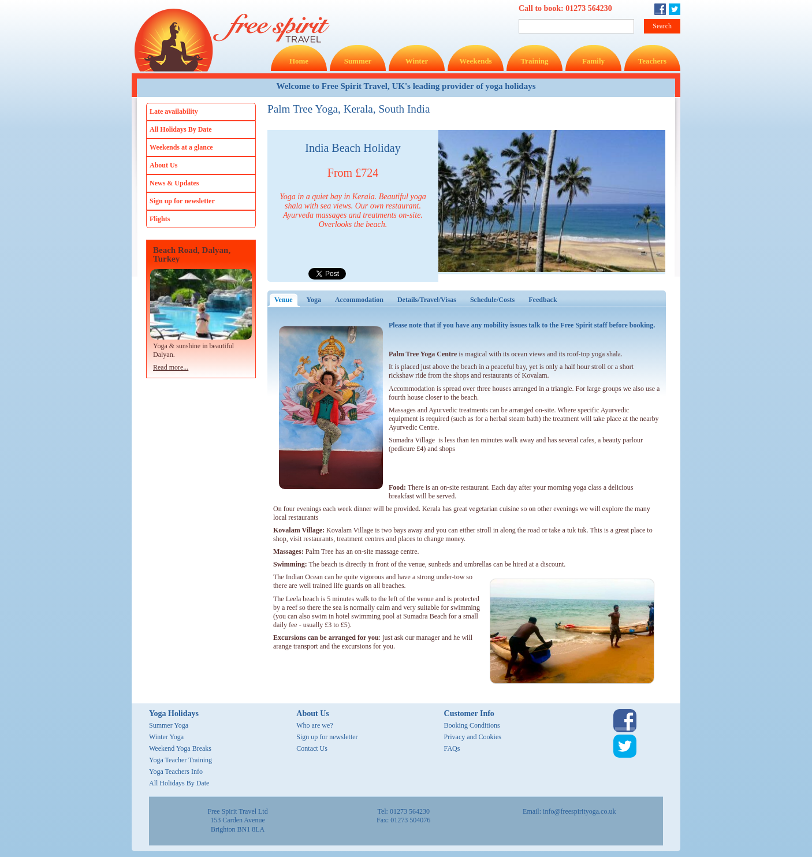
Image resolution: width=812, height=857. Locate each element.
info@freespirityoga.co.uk (579, 811)
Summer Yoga (168, 725)
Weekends (475, 61)
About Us (163, 165)
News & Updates (174, 183)
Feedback (542, 300)
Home (298, 61)
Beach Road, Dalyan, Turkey (191, 254)
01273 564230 (588, 8)
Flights (160, 219)
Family (593, 61)
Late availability (174, 111)
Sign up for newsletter (182, 201)
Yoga (314, 300)
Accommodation (359, 300)
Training (534, 61)
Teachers (652, 61)
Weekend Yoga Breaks (180, 748)
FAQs (452, 748)
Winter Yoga (166, 737)
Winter (416, 61)
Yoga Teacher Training (180, 760)
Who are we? (314, 725)
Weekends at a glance (181, 147)
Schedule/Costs (492, 300)
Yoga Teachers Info (176, 771)
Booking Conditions (472, 725)
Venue (287, 300)
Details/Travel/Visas (426, 300)
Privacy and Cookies (472, 737)
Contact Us (311, 748)
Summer (358, 61)
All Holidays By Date (181, 129)
